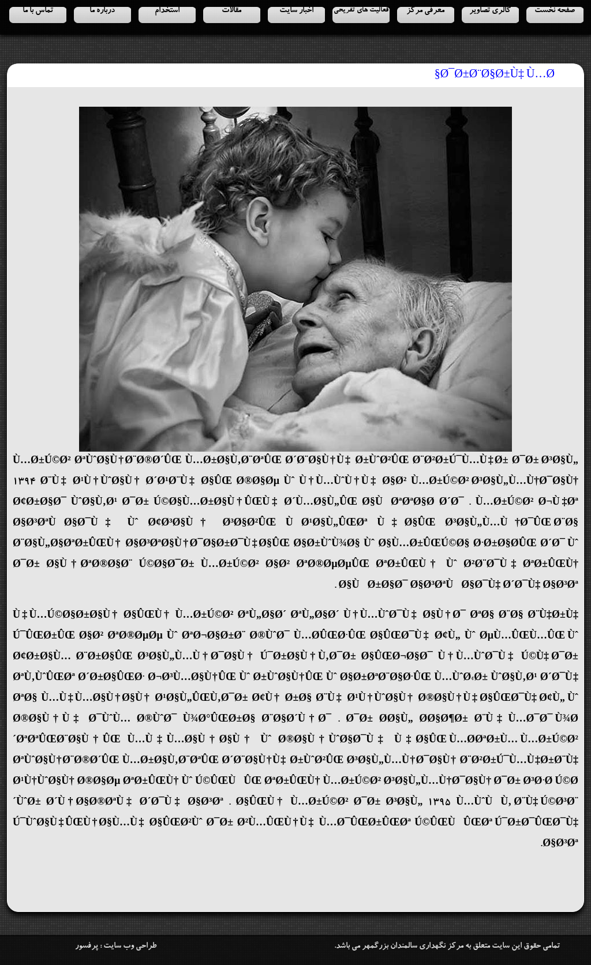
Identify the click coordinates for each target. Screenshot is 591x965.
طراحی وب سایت (129, 946)
